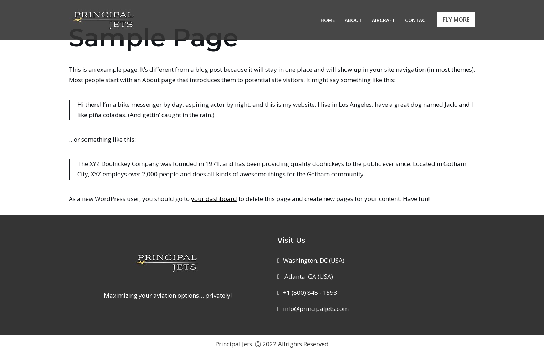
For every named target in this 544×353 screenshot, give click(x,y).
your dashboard (214, 199)
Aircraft (383, 20)
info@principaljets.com (316, 308)
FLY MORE (456, 20)
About (353, 20)
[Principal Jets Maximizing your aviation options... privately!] (104, 20)
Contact (416, 20)
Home (327, 20)
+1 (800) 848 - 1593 (310, 292)
